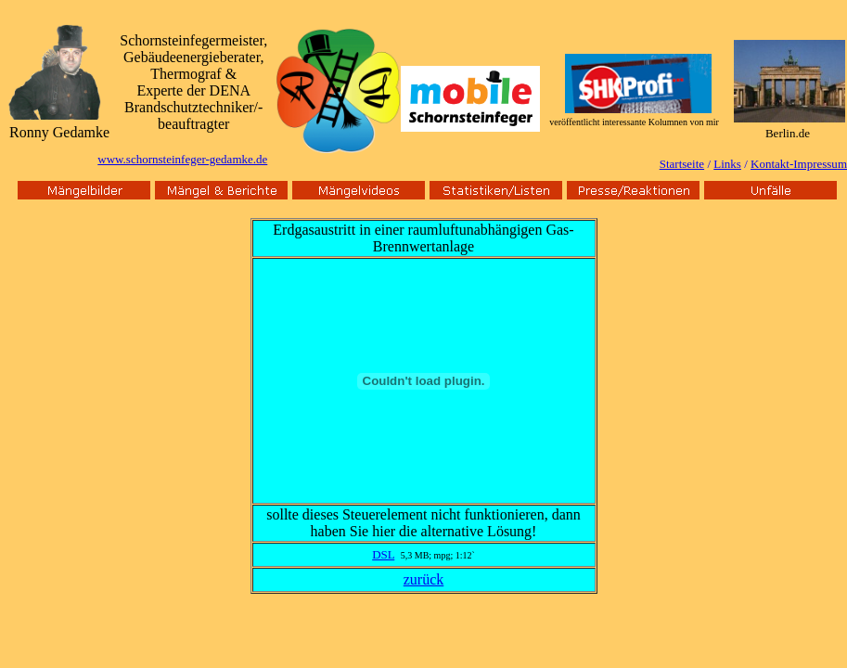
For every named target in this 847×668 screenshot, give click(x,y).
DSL (383, 554)
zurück (424, 579)
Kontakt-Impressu (794, 164)
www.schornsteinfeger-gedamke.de (182, 159)
